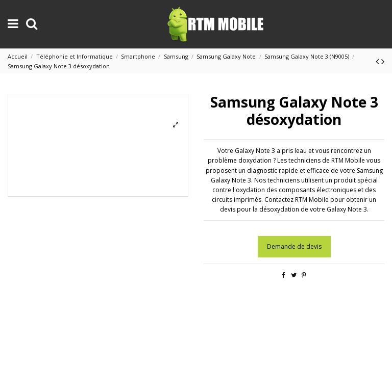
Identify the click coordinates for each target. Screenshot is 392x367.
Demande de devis (294, 246)
